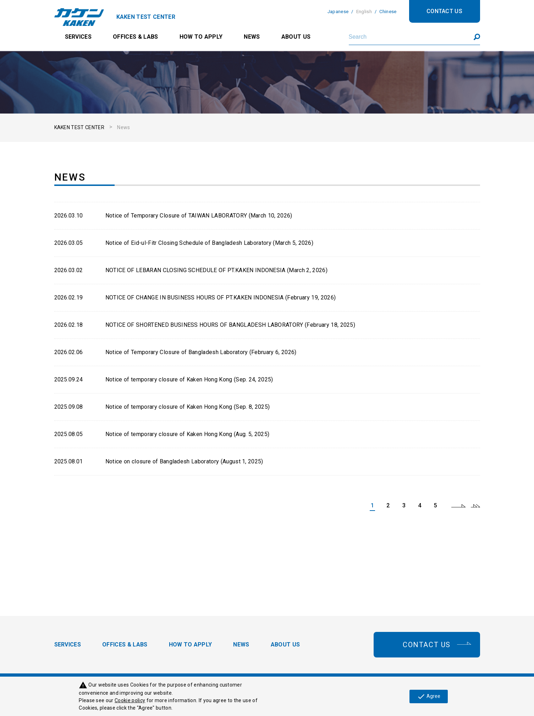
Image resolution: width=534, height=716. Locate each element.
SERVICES (78, 36)
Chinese (387, 11)
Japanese (338, 11)
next (458, 505)
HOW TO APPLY (201, 36)
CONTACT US (444, 11)
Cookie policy (130, 700)
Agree (428, 696)
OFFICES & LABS (135, 36)
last (475, 505)
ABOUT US (296, 36)
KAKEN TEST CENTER (79, 127)
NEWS (252, 36)
